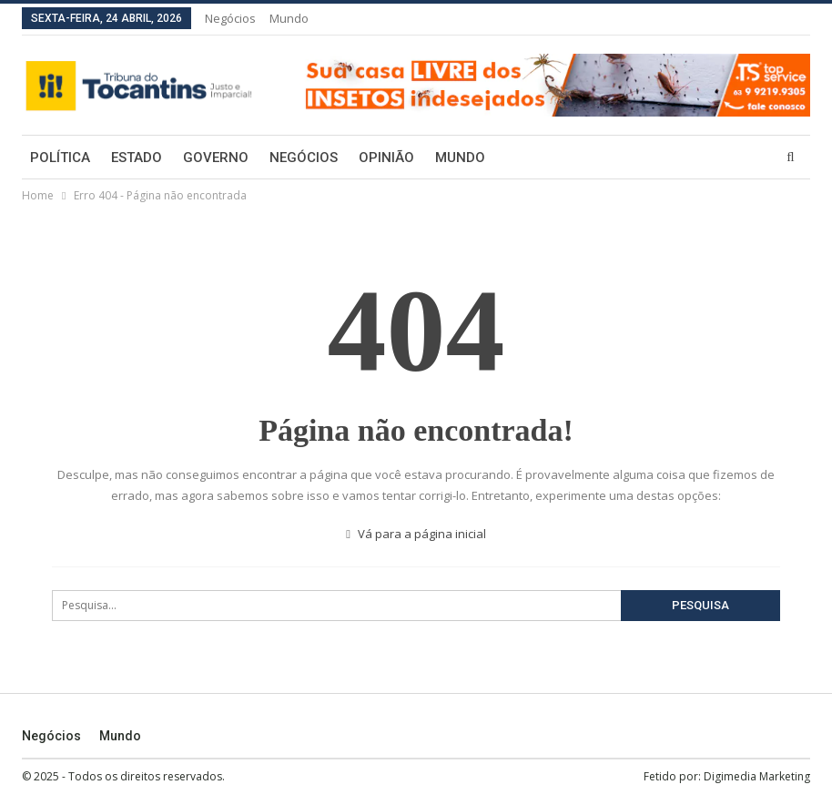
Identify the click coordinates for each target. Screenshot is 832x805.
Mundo (289, 18)
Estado (136, 157)
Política (60, 157)
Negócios (230, 18)
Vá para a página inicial (416, 533)
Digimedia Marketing (757, 776)
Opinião (386, 157)
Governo (216, 157)
